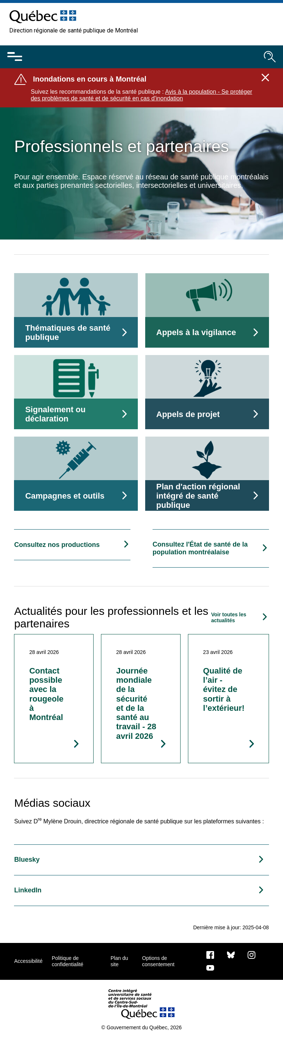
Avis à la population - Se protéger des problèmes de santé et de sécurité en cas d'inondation (141, 95)
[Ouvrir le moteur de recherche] (269, 56)
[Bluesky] (231, 954)
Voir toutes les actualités (228, 617)
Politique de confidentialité (67, 961)
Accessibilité (28, 961)
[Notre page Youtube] (210, 967)
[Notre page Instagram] (251, 954)
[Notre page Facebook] (210, 954)
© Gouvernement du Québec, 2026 (141, 1027)
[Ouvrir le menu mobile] (14, 57)
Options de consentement (158, 961)
